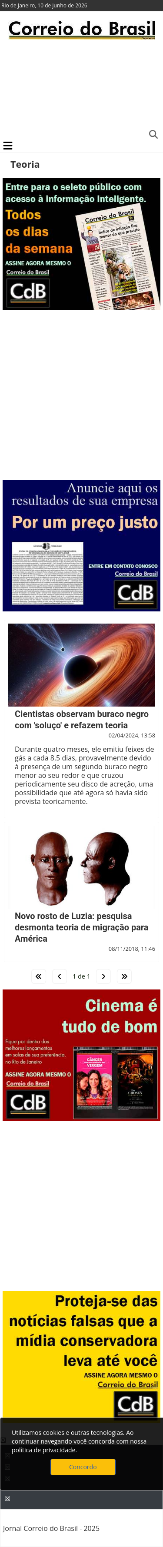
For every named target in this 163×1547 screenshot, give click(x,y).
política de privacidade (43, 1450)
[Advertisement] (81, 89)
